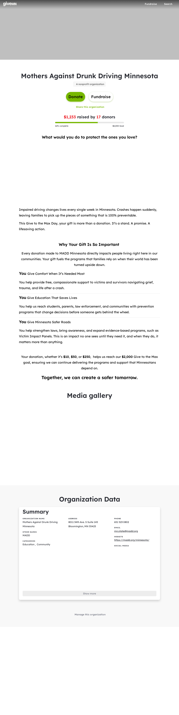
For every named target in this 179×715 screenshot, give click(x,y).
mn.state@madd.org (126, 532)
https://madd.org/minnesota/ (132, 541)
